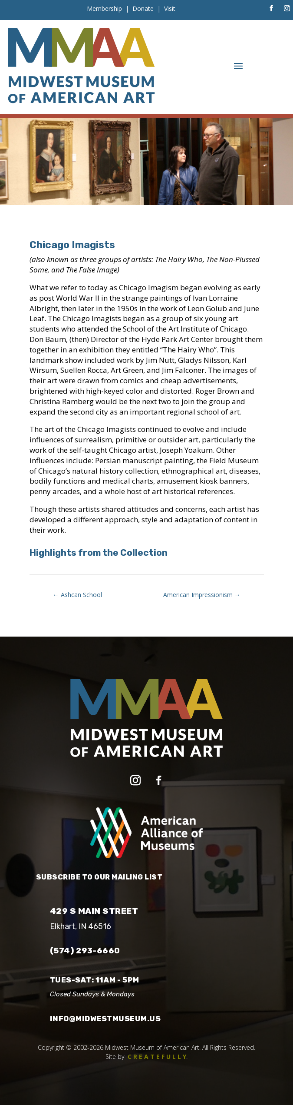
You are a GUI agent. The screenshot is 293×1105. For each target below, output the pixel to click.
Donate (143, 8)
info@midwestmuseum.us (105, 1018)
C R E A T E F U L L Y (157, 1056)
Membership (104, 8)
